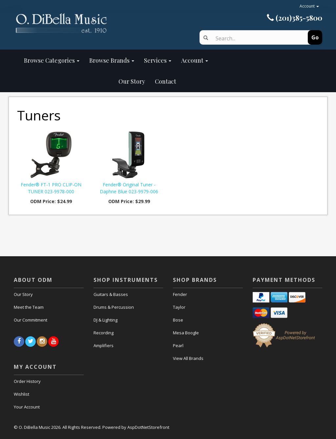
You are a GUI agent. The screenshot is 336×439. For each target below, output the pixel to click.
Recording (104, 333)
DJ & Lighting (105, 320)
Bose (178, 320)
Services (157, 60)
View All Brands (188, 358)
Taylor (179, 307)
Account (309, 6)
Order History (27, 381)
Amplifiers (104, 345)
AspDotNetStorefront (148, 427)
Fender (180, 294)
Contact (165, 81)
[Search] (256, 38)
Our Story (84, 81)
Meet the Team (29, 307)
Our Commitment (30, 320)
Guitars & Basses (111, 294)
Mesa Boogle (186, 333)
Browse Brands (111, 60)
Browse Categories (51, 60)
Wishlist (21, 394)
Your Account (27, 407)
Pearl (178, 345)
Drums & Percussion (114, 307)
